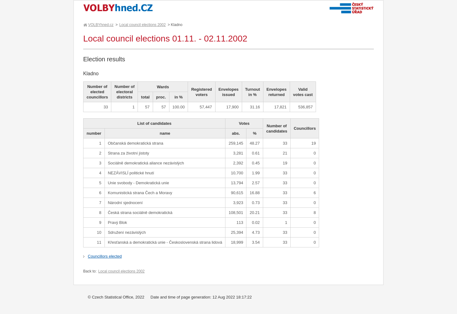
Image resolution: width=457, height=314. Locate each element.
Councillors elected (105, 256)
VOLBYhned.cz (100, 25)
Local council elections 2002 (142, 25)
